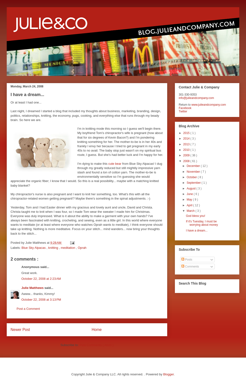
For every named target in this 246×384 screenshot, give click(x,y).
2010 (187, 150)
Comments (190, 266)
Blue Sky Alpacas (34, 248)
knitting (53, 248)
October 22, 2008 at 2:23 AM (41, 278)
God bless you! (195, 216)
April (190, 205)
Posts (186, 259)
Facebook (185, 108)
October (192, 177)
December (194, 166)
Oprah (82, 248)
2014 (187, 138)
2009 (187, 155)
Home (97, 330)
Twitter (183, 111)
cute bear (114, 163)
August (192, 188)
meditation (68, 248)
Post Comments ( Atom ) (97, 345)
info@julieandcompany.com (196, 98)
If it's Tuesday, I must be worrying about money (202, 223)
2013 (187, 144)
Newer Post (20, 330)
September (194, 182)
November (194, 171)
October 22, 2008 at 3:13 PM (41, 299)
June (190, 194)
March (191, 211)
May (190, 199)
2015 (187, 133)
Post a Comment (28, 309)
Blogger (168, 374)
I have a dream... (197, 230)
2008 (187, 161)
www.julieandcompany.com (208, 104)
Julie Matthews (32, 288)
